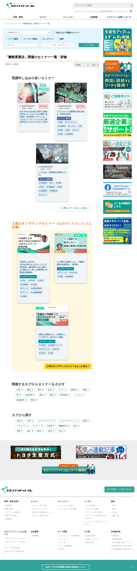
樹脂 (86, 390)
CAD (20, 421)
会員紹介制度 (90, 536)
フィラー (79, 395)
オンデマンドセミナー (26, 276)
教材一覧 (115, 516)
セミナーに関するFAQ (40, 516)
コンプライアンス (46, 421)
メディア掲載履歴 (65, 546)
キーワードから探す (12, 512)
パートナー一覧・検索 (94, 512)
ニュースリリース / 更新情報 (69, 536)
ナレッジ (22, 288)
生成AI (32, 284)
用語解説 (8, 519)
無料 (62, 39)
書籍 (114, 509)
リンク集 (62, 542)
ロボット (43, 195)
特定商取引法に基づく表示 (122, 546)
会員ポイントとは (92, 539)
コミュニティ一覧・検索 (68, 509)
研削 (50, 353)
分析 (20, 390)
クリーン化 (64, 272)
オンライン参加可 (66, 118)
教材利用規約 (117, 539)
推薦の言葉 (90, 542)
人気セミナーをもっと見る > (75, 208)
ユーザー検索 (90, 505)
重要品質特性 (34, 288)
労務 (20, 431)
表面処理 (71, 134)
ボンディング (44, 349)
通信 (62, 134)
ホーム (7, 24)
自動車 (22, 296)
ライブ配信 (13, 39)
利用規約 (115, 536)
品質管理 (43, 191)
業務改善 (53, 191)
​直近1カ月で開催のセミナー (42, 512)
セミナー (15, 24)
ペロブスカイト (73, 122)
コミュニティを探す (66, 505)
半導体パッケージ (55, 345)
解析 (69, 130)
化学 (51, 390)
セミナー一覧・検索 (39, 505)
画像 (58, 183)
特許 (76, 426)
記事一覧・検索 (11, 516)
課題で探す (9, 509)
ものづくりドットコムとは (15, 538)
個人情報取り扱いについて (122, 542)
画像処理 (50, 187)
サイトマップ (63, 539)
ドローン (38, 426)
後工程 (56, 349)
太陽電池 (63, 126)
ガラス (78, 130)
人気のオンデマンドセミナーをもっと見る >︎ (68, 366)
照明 (59, 187)
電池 (62, 122)
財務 (86, 421)
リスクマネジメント (69, 421)
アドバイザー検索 (92, 509)
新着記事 (8, 505)
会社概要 (35, 536)
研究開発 (65, 395)
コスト (62, 390)
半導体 (42, 345)
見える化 (75, 272)
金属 (62, 276)
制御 (34, 400)
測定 (40, 390)
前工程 (42, 353)
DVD (114, 505)
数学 (40, 431)
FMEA (39, 280)
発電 (62, 130)
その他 (114, 512)
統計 (30, 431)
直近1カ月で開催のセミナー (68, 33)
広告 (62, 431)
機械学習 (64, 426)
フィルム (74, 126)
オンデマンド (48, 39)
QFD (21, 280)
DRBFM (29, 280)
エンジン (22, 292)
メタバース (22, 426)
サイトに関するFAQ (12, 548)
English (61, 549)
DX (51, 183)
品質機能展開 (34, 292)
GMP (51, 431)
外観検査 (43, 183)
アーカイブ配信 (30, 39)
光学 (41, 187)
